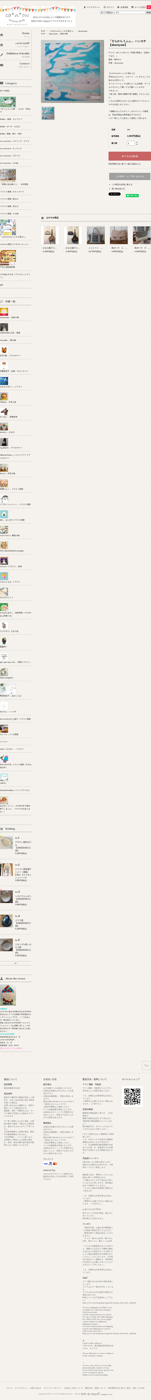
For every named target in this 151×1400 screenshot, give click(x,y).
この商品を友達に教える (122, 184)
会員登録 (124, 7)
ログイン (110, 7)
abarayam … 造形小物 (58, 33)
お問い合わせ (35, 1388)
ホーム (10, 1388)
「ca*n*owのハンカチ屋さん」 (61, 31)
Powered (93, 1394)
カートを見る (142, 7)
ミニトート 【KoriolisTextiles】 (104, 248)
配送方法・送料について (95, 1388)
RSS (134, 1388)
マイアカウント (93, 7)
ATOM (141, 1388)
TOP (43, 31)
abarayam (82, 31)
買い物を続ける (118, 188)
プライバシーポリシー (52, 1388)
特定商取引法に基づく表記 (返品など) (124, 164)
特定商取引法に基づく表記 (119, 1388)
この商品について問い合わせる (129, 176)
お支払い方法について (73, 1388)
